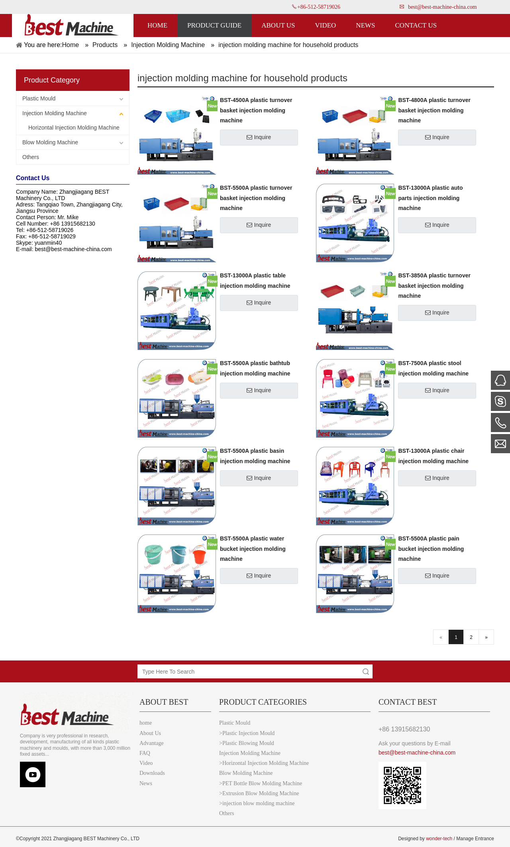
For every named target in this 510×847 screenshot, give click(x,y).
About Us (150, 733)
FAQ (144, 753)
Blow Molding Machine (50, 142)
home (145, 723)
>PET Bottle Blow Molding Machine (260, 783)
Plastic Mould (38, 98)
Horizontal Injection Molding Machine (74, 127)
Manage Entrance (475, 838)
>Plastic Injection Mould (247, 733)
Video (146, 763)
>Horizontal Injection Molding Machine (264, 763)
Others (30, 157)
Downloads (152, 773)
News (145, 783)
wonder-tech (439, 838)
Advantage (151, 743)
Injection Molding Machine (54, 113)
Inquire (259, 137)
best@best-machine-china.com (442, 7)
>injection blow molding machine (256, 803)
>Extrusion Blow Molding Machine (259, 793)
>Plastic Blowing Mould (246, 743)
